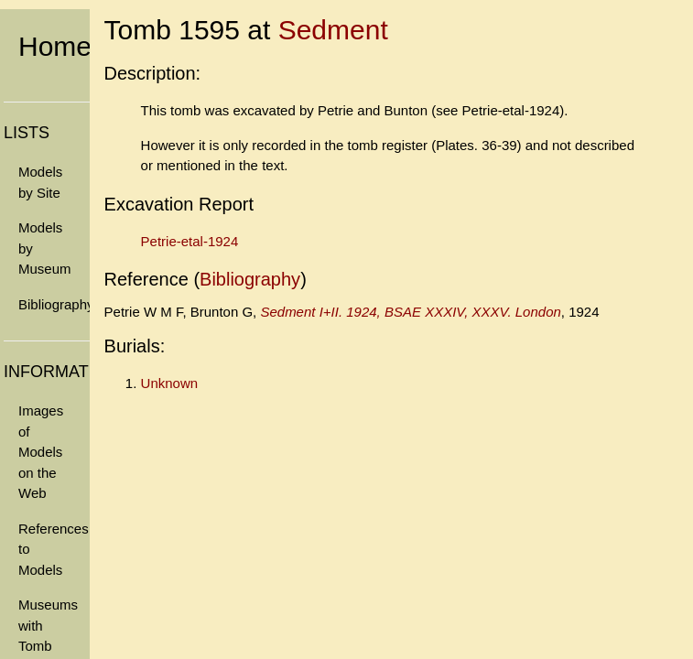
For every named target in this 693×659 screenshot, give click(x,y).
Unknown (170, 383)
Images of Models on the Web (40, 452)
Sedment (333, 30)
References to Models (53, 549)
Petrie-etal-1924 (190, 241)
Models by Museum (44, 248)
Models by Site (40, 182)
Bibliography (54, 304)
